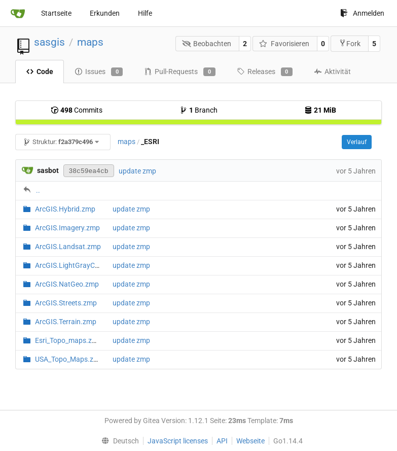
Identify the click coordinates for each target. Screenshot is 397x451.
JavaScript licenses (178, 441)
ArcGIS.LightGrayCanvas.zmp (82, 265)
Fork (349, 43)
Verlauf (357, 142)
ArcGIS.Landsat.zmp (68, 246)
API (222, 441)
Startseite (56, 13)
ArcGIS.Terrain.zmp (65, 322)
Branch (198, 110)
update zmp (137, 171)
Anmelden (362, 13)
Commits (76, 110)
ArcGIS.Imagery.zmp (67, 228)
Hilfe (145, 13)
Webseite (250, 441)
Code (39, 71)
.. (38, 190)
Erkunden (105, 13)
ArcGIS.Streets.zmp (66, 303)
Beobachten (207, 44)
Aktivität (332, 71)
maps (90, 42)
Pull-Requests (179, 72)
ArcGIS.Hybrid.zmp (65, 209)
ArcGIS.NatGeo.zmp (67, 284)
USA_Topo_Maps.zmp (69, 359)
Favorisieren (284, 44)
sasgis (49, 42)
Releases (265, 72)
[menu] (117, 441)
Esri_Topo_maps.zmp (68, 340)
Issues (99, 72)
